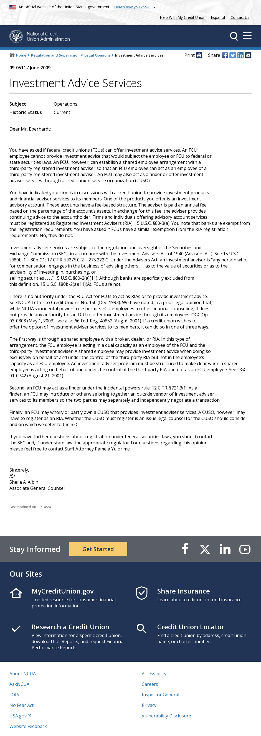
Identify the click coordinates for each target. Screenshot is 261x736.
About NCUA (22, 674)
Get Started (98, 549)
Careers (150, 684)
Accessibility (154, 674)
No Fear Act (21, 705)
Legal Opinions (97, 55)
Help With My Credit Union (182, 17)
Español (218, 17)
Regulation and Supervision (55, 55)
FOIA (14, 695)
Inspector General (160, 695)
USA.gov (18, 716)
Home (21, 55)
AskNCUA (19, 684)
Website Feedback (28, 726)
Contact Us (239, 17)
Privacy (149, 705)
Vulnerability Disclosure (166, 716)
